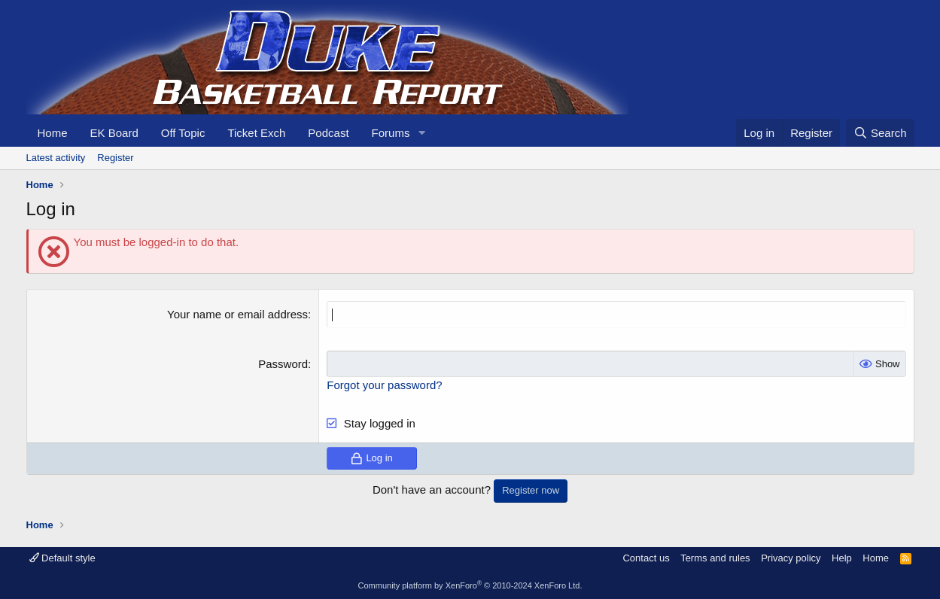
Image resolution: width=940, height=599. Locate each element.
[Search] (880, 133)
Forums (391, 132)
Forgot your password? (384, 384)
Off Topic (183, 132)
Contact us (645, 557)
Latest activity (56, 157)
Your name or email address (237, 314)
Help (842, 557)
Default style (62, 557)
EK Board (114, 132)
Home (53, 132)
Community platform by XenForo (470, 585)
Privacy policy (790, 557)
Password (283, 363)
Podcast (328, 132)
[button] (421, 133)
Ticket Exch (256, 132)
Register (115, 157)
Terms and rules (715, 557)
